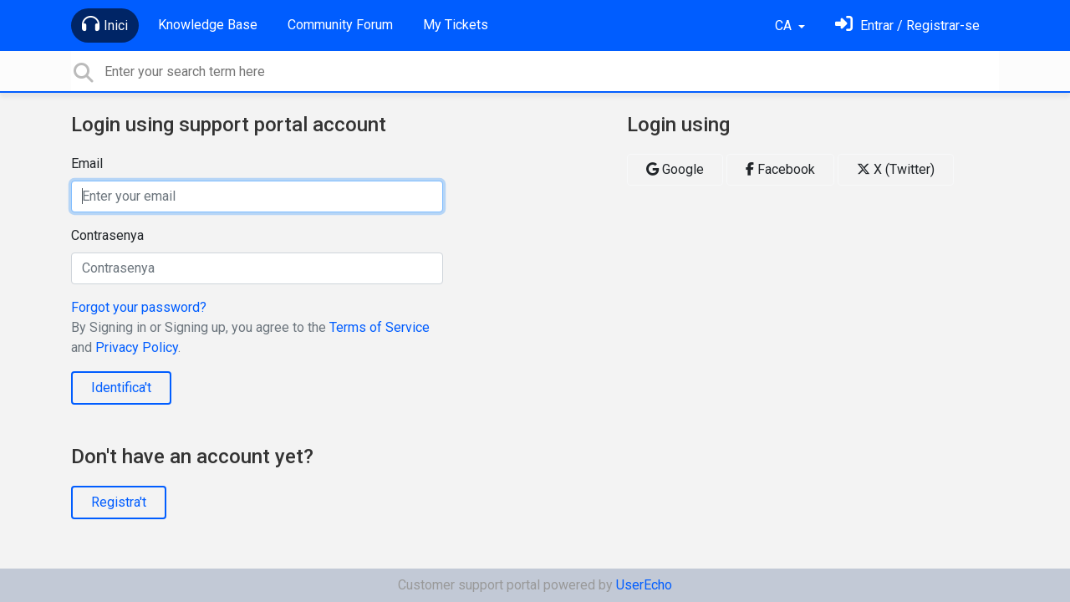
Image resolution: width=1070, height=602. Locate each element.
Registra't (118, 502)
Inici (105, 24)
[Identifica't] (907, 25)
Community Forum (340, 25)
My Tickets (455, 25)
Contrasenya (107, 235)
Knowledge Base (207, 25)
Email (87, 163)
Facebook (780, 169)
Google (675, 169)
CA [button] (785, 25)
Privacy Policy (136, 347)
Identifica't (121, 387)
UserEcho (644, 585)
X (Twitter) (896, 169)
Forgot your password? (138, 307)
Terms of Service (379, 327)
